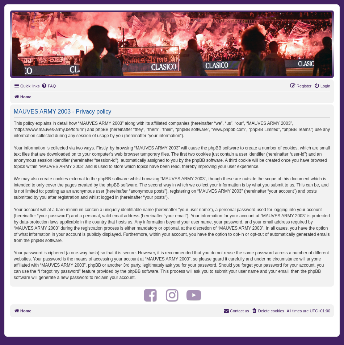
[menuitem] (48, 86)
